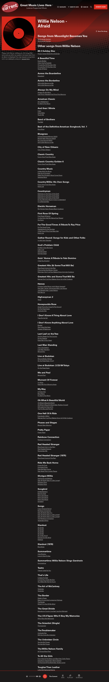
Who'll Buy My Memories (46, 618)
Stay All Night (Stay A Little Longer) (49, 480)
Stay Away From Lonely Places (47, 471)
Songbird (40, 501)
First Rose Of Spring (44, 216)
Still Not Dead (42, 251)
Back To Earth (42, 494)
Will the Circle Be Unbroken (46, 635)
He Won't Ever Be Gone (45, 248)
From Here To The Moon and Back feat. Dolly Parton (54, 659)
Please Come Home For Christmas (49, 54)
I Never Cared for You (44, 570)
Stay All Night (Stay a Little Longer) (49, 515)
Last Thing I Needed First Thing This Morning (52, 94)
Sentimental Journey (44, 39)
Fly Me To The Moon (44, 104)
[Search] (91, 7)
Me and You (41, 351)
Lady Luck (41, 250)
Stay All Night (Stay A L (45, 513)
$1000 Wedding (43, 492)
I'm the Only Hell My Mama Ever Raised (50, 218)
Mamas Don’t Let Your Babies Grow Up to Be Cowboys (55, 279)
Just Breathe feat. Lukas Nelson (48, 290)
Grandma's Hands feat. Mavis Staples (49, 661)
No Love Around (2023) (45, 140)
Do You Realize (42, 338)
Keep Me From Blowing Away (47, 384)
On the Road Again (44, 368)
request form (26, 59)
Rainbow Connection (44, 440)
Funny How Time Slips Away (47, 157)
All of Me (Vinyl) (43, 536)
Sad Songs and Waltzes (45, 478)
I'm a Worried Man (43, 202)
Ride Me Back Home (44, 469)
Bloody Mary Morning (44, 425)
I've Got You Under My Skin (46, 580)
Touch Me (41, 115)
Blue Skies (41, 129)
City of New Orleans (44, 150)
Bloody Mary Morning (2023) (47, 138)
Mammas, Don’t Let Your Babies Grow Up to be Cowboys (56, 272)
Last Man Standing (43, 349)
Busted (40, 325)
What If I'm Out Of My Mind (46, 604)
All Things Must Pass (44, 651)
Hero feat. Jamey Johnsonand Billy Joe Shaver (52, 288)
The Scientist (42, 626)
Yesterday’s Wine (43, 520)
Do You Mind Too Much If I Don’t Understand (52, 200)
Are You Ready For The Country (47, 336)
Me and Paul (42, 375)
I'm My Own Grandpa (44, 240)
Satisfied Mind (42, 177)
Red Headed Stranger (44, 449)
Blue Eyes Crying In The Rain (47, 458)
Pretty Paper (41, 432)
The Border (41, 602)
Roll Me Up (41, 292)
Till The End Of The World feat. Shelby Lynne (51, 662)
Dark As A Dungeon (44, 173)
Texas (39, 299)
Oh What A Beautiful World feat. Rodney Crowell (53, 405)
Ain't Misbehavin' (43, 102)
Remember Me (42, 451)
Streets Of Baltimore (44, 329)
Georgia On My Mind (44, 538)
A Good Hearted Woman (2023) (47, 136)
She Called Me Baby (44, 327)
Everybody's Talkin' (44, 416)
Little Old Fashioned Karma (46, 670)
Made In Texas (42, 598)
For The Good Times (44, 227)
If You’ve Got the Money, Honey (48, 270)
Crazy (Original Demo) (44, 509)
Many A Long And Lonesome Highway (50, 600)
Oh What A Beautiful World (46, 403)
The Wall (40, 122)
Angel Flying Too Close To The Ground (49, 307)
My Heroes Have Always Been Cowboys (51, 209)
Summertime (42, 563)
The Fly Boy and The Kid (45, 409)
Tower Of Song (42, 69)
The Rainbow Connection (46, 518)
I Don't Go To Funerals (44, 63)
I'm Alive (40, 382)
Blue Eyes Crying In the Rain (47, 268)
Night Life (41, 186)
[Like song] (101, 31)
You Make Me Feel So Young (47, 582)
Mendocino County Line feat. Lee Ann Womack (52, 611)
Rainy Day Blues (43, 495)
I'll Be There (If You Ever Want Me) (48, 231)
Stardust (40, 539)
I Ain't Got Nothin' (43, 348)
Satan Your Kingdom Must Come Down (50, 175)
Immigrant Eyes (43, 467)
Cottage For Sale (43, 578)
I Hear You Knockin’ (44, 261)
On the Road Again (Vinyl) (46, 361)
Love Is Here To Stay (44, 556)
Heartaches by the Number (46, 229)
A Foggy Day (42, 392)
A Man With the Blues (45, 171)
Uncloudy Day (42, 311)
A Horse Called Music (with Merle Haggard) (51, 286)
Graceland (41, 76)
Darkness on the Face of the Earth (48, 194)
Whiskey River (42, 482)
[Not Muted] (27, 676)
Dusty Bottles (42, 61)
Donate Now (101, 7)
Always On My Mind (44, 92)
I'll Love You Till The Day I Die (47, 65)
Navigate (61, 7)
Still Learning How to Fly (45, 407)
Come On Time (42, 465)
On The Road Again (44, 309)
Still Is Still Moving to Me (46, 83)
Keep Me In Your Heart (45, 340)
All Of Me (41, 528)
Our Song (41, 220)
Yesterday (41, 589)
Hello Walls (41, 113)
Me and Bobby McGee (45, 359)
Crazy (39, 111)
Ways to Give (73, 7)
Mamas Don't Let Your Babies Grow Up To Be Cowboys (55, 418)
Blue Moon (41, 394)
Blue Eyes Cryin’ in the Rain (46, 447)
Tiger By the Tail (43, 318)
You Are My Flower (44, 642)
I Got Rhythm (42, 554)
